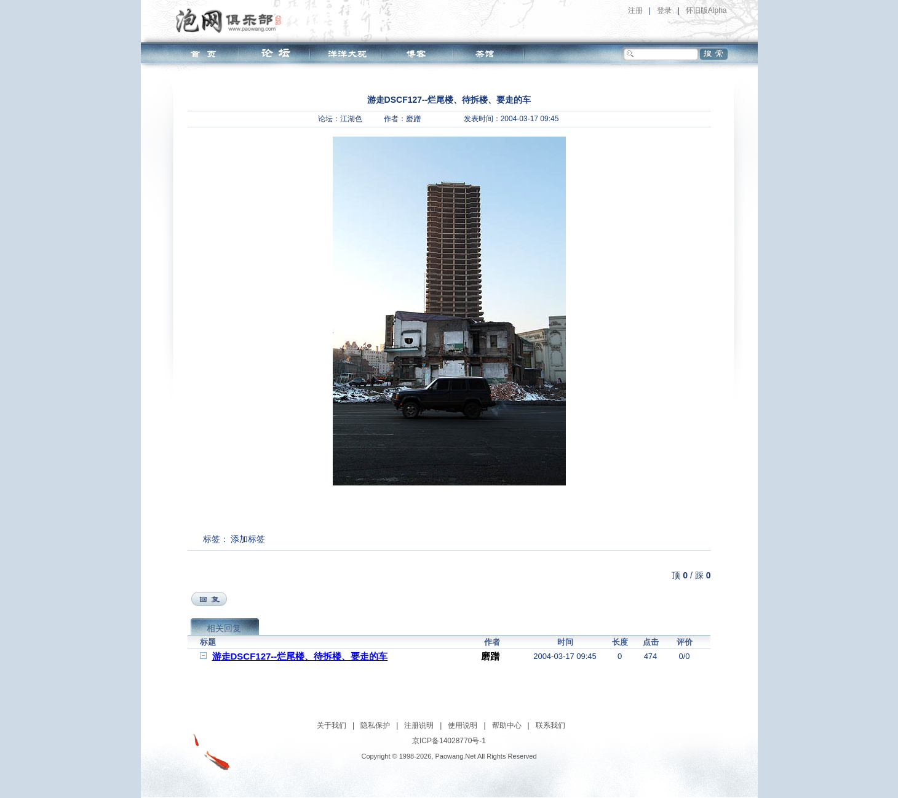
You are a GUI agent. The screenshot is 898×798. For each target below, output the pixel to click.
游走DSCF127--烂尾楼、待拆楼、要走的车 (300, 656)
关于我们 (331, 725)
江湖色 (351, 118)
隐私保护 (375, 725)
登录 (664, 10)
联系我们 (550, 725)
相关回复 (224, 628)
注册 (635, 10)
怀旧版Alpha (706, 10)
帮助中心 (507, 725)
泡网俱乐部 (231, 20)
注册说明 (419, 725)
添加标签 (248, 539)
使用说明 (462, 725)
